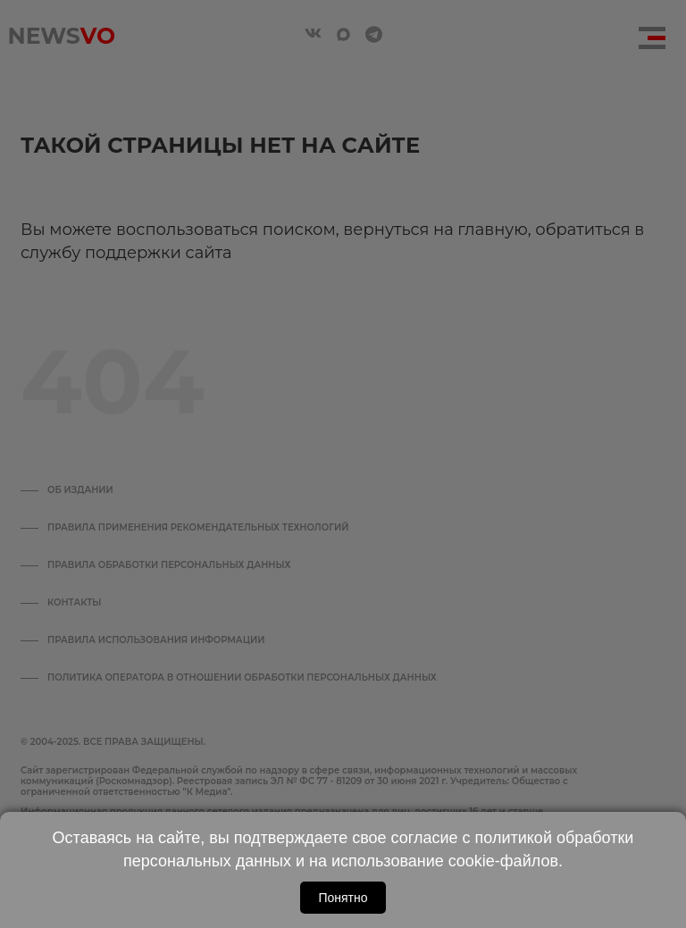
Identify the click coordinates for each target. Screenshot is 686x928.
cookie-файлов (503, 861)
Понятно (342, 897)
